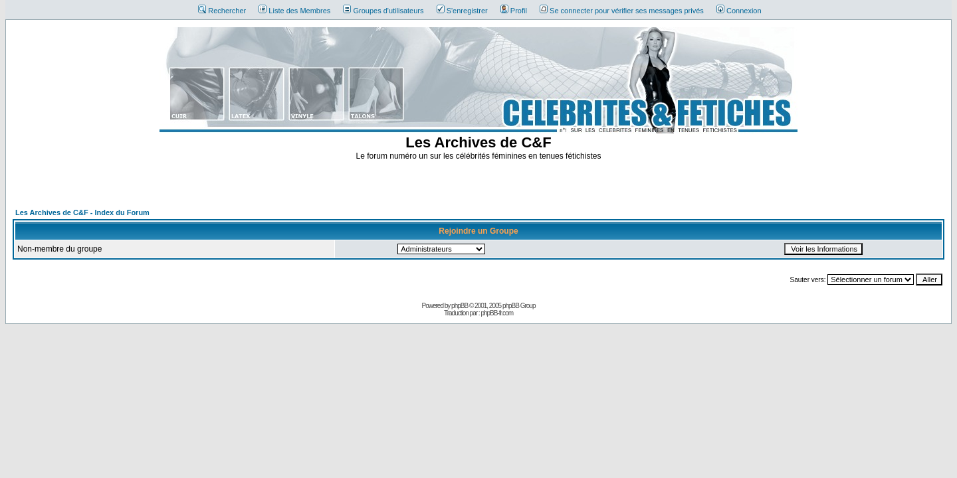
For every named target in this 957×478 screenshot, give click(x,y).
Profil (513, 11)
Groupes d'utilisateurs (383, 11)
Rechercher (222, 11)
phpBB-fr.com (496, 313)
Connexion (739, 11)
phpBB (459, 305)
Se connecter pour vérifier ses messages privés (622, 11)
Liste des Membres (294, 11)
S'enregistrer (462, 11)
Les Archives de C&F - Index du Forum (82, 212)
